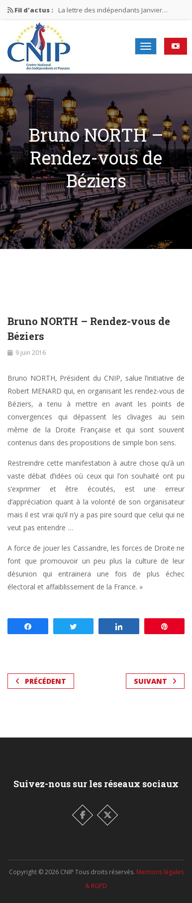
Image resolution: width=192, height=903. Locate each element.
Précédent (40, 681)
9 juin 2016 (30, 352)
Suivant (155, 681)
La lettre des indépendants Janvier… (113, 9)
